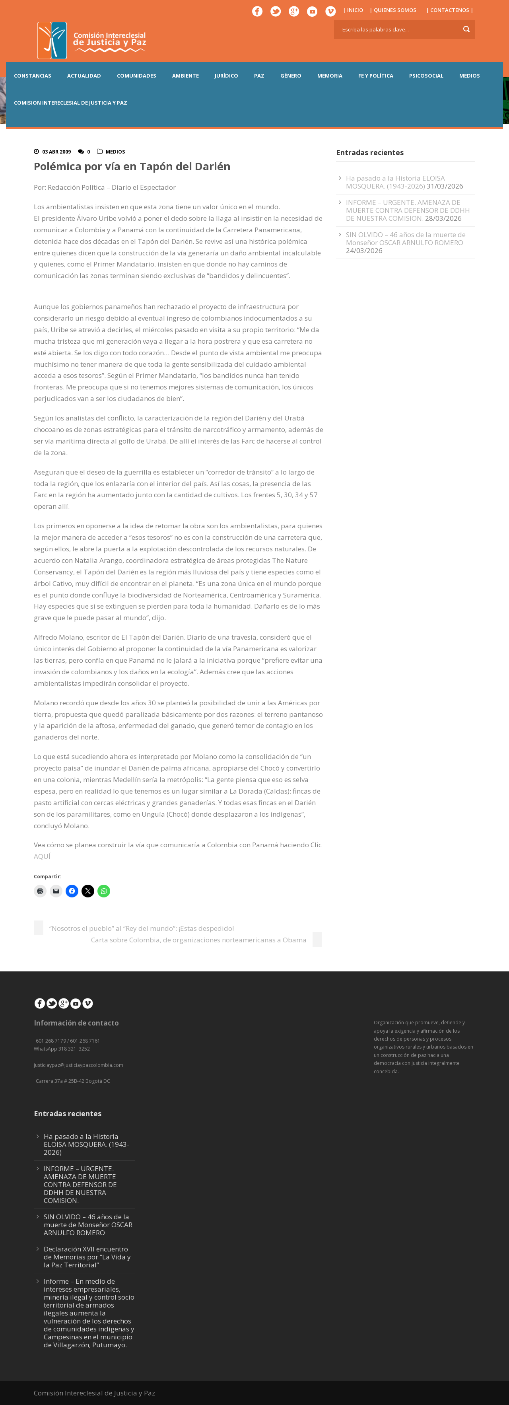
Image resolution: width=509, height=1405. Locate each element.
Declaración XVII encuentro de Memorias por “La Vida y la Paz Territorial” (87, 1256)
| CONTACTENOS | (450, 10)
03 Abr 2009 (56, 151)
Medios (115, 151)
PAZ (259, 75)
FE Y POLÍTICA (375, 75)
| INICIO (353, 10)
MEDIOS (469, 75)
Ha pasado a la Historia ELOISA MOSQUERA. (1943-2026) (395, 182)
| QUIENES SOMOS (392, 10)
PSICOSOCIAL (426, 75)
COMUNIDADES (136, 75)
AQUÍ (42, 856)
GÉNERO (290, 75)
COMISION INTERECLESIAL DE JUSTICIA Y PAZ (70, 102)
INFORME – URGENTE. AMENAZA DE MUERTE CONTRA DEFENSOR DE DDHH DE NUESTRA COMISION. (408, 210)
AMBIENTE (185, 75)
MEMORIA (329, 75)
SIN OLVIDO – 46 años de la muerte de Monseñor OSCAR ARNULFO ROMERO (406, 238)
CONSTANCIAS (32, 75)
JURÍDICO (226, 75)
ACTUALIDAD (84, 75)
